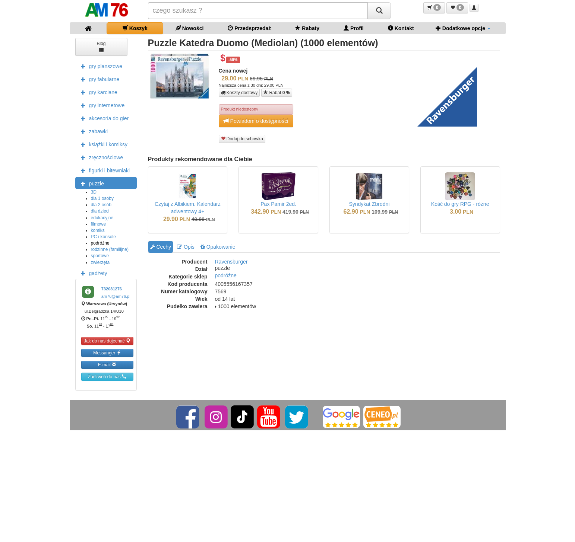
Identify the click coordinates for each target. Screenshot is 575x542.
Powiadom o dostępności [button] (256, 121)
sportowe (100, 255)
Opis (186, 247)
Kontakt (401, 28)
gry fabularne (98, 79)
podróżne (100, 243)
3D (94, 192)
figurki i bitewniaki (103, 170)
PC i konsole (103, 236)
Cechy (160, 247)
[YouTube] (269, 416)
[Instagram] (217, 416)
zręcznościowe (100, 157)
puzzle (90, 183)
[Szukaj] (379, 10)
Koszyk (135, 28)
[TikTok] (242, 416)
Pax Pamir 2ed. (278, 204)
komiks (98, 230)
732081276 (111, 289)
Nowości (189, 28)
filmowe (98, 224)
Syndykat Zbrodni (369, 204)
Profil (354, 28)
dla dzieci (100, 211)
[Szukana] (258, 10)
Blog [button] (101, 46)
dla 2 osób (101, 204)
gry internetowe (101, 105)
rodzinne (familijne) (110, 249)
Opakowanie (218, 247)
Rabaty (307, 28)
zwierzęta (100, 262)
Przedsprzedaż (249, 28)
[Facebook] (188, 416)
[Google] (341, 416)
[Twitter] (297, 416)
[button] (434, 7)
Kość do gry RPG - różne (460, 204)
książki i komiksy (102, 144)
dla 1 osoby (102, 198)
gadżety (92, 273)
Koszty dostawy (239, 92)
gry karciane (97, 92)
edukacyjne (102, 217)
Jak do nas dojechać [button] (107, 341)
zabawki (92, 131)
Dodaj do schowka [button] (242, 138)
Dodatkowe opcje (463, 28)
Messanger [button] (107, 353)
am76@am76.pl (115, 296)
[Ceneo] (382, 416)
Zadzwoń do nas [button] (107, 376)
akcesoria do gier (103, 118)
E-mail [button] (107, 364)
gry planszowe (100, 66)
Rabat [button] (276, 92)
